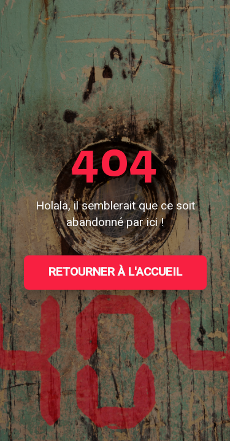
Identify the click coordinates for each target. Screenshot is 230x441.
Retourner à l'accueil (115, 272)
